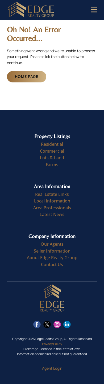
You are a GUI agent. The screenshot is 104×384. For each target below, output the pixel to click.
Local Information (52, 201)
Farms (52, 164)
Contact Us (52, 264)
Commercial (52, 151)
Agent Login (52, 368)
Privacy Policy (52, 344)
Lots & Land (52, 158)
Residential (52, 144)
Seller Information (52, 251)
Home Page (26, 76)
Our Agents (52, 244)
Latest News (52, 214)
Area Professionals (52, 208)
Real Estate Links (52, 194)
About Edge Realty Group (52, 258)
